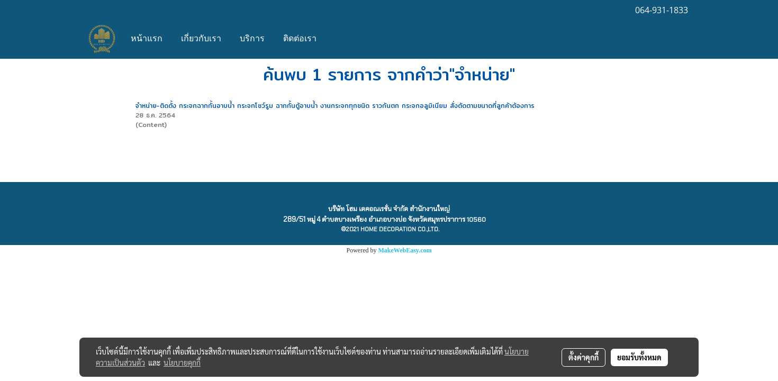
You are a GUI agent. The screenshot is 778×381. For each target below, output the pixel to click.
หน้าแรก (146, 39)
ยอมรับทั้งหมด (639, 357)
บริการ (252, 39)
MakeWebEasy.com (405, 250)
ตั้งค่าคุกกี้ (583, 357)
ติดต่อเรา (299, 39)
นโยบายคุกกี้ (182, 362)
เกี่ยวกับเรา (201, 39)
